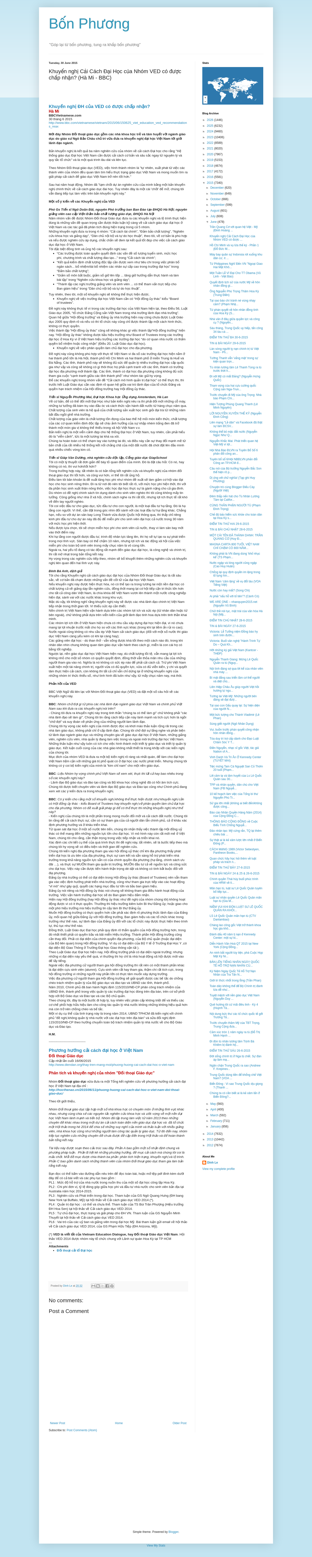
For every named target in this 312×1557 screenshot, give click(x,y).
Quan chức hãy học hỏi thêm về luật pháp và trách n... (233, 860)
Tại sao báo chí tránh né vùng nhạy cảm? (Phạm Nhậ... (232, 302)
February (216, 1121)
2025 (210, 125)
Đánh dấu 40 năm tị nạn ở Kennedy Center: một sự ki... (233, 936)
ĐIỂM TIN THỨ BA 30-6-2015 (229, 337)
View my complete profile (218, 1169)
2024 (210, 131)
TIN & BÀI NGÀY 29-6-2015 (228, 343)
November (217, 193)
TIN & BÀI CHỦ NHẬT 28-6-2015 (231, 529)
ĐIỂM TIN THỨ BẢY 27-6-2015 (230, 867)
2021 (210, 148)
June (213, 222)
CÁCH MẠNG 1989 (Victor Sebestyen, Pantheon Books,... (235, 851)
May (213, 1104)
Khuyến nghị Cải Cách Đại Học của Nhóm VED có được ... (232, 238)
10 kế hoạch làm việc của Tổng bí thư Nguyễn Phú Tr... (234, 795)
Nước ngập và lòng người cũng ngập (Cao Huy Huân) (233, 564)
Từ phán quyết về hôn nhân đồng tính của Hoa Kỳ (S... (234, 311)
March (214, 1115)
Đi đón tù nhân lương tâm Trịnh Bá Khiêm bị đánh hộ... (232, 1043)
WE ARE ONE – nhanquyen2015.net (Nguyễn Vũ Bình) (233, 603)
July (213, 216)
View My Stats (156, 1545)
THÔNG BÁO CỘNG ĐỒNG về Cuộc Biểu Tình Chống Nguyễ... (234, 823)
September (217, 204)
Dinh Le (68, 1285)
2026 (210, 120)
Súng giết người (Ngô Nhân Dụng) (232, 723)
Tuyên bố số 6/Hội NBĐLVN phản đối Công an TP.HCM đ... (233, 461)
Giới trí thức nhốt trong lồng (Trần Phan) (235, 980)
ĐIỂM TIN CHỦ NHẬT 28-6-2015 (231, 620)
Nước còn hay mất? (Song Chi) (230, 590)
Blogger (173, 1532)
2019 (210, 160)
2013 (210, 1139)
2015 (210, 183)
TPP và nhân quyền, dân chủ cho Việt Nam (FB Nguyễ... (234, 786)
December (217, 187)
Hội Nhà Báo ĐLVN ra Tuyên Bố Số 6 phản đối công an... (234, 452)
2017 (210, 171)
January (216, 1126)
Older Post (179, 1423)
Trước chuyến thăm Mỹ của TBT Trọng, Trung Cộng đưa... (235, 1024)
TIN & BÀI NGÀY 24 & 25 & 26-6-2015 (235, 873)
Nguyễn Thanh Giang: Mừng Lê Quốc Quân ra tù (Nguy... (234, 661)
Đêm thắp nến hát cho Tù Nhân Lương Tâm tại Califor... (234, 498)
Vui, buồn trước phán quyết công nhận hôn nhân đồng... (234, 731)
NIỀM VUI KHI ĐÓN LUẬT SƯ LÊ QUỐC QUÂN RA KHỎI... (236, 908)
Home (119, 1423)
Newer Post (57, 1423)
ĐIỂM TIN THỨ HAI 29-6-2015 (229, 524)
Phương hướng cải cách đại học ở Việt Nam (96, 1050)
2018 (210, 165)
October (216, 199)
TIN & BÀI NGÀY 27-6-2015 (228, 626)
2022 (210, 143)
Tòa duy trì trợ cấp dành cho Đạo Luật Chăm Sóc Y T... (234, 740)
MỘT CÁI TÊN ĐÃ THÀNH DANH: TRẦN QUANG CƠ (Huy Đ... (236, 537)
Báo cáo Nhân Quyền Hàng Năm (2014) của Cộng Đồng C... (236, 814)
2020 (210, 154)
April (213, 1109)
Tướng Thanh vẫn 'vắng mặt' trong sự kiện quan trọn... (234, 359)
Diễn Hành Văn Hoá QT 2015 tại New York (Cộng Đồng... (234, 945)
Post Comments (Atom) (82, 1430)
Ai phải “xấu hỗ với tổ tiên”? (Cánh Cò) (234, 596)
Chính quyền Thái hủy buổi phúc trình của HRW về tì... (234, 880)
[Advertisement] (156, 1481)
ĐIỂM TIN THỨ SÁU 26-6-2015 (230, 1050)
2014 (210, 1134)
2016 (210, 177)
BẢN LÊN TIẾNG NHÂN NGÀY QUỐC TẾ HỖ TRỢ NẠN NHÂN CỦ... (235, 963)
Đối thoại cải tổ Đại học (74, 1250)
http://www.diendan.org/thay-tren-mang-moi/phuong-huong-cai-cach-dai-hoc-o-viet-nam (111, 1065)
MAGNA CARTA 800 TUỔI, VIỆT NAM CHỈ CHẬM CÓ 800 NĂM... (234, 546)
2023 (210, 137)
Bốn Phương (89, 23)
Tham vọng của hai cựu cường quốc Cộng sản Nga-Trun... (233, 387)
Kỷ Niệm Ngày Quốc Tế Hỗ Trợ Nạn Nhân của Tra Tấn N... (233, 972)
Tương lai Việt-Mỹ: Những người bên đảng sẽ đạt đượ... (233, 698)
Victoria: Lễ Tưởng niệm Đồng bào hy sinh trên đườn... (234, 633)
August (215, 210)
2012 (210, 1145)
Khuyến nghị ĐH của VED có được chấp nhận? (99, 106)
